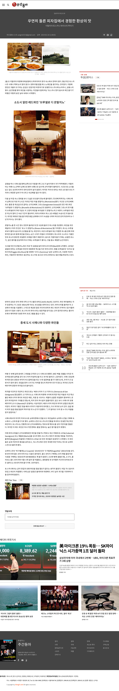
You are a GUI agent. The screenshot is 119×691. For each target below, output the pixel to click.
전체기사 (58, 655)
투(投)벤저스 (87, 77)
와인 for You (10, 480)
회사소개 (9, 676)
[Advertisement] (18, 278)
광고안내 (106, 648)
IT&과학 (73, 648)
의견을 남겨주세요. (13, 517)
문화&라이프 (59, 648)
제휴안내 (30, 676)
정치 (56, 641)
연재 (88, 641)
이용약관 (43, 676)
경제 (72, 641)
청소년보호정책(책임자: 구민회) (68, 676)
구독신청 (106, 645)
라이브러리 (90, 648)
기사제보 (106, 641)
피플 (72, 651)
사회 (56, 645)
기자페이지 (90, 651)
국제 (72, 645)
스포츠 (57, 651)
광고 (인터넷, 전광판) (19, 676)
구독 (21, 480)
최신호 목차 (91, 645)
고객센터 (36, 676)
